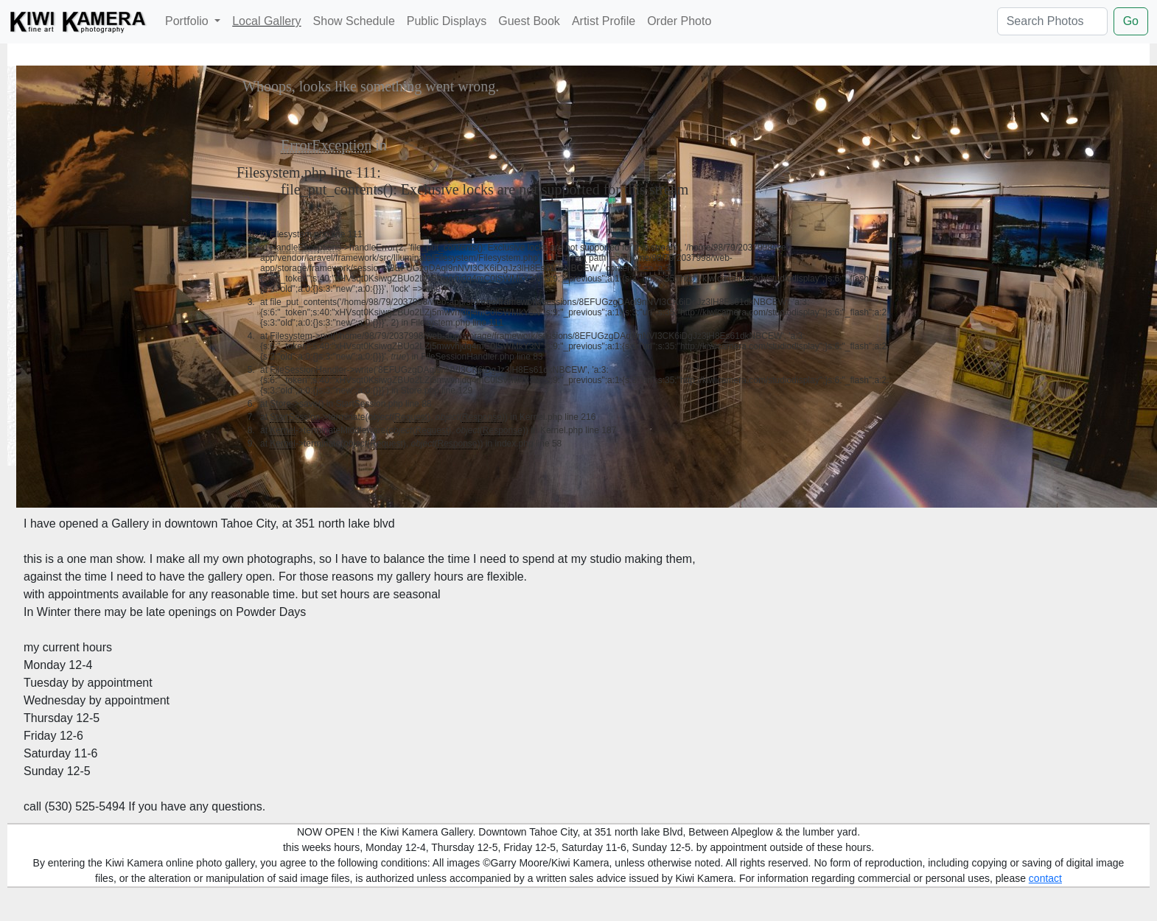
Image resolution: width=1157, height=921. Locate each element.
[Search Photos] (1052, 21)
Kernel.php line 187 (578, 430)
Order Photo (679, 21)
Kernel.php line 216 (557, 417)
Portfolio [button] (188, 21)
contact (1045, 878)
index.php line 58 (528, 443)
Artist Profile (603, 21)
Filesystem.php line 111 (307, 172)
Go (1131, 21)
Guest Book (529, 21)
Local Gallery (266, 21)
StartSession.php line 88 (383, 404)
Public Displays (446, 21)
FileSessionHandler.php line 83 (481, 356)
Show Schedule (354, 21)
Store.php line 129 (436, 390)
